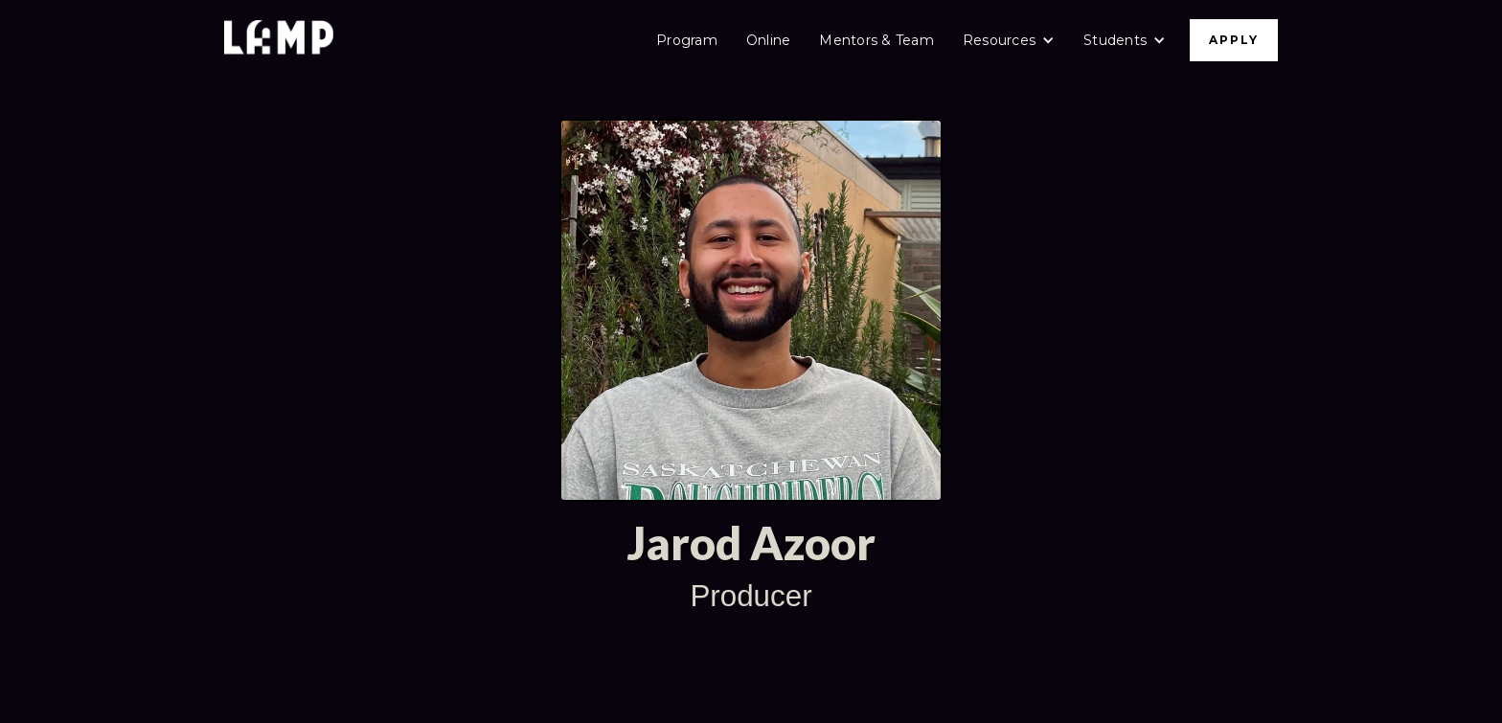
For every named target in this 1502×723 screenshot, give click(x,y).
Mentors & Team (876, 40)
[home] (278, 39)
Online (768, 40)
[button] (1008, 40)
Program (686, 40)
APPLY (1234, 40)
